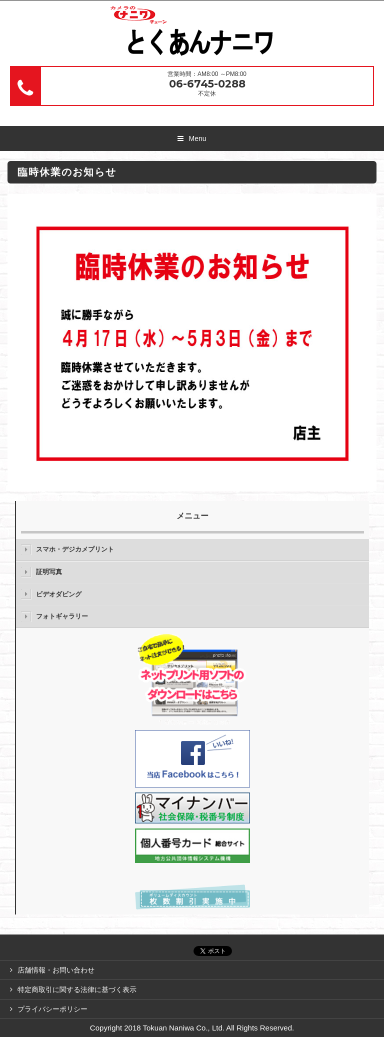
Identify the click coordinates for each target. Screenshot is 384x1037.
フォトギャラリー (62, 616)
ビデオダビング (59, 594)
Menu (197, 138)
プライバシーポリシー (53, 1009)
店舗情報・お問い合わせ (56, 970)
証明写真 (49, 572)
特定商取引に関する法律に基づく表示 (77, 990)
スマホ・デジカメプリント (75, 549)
